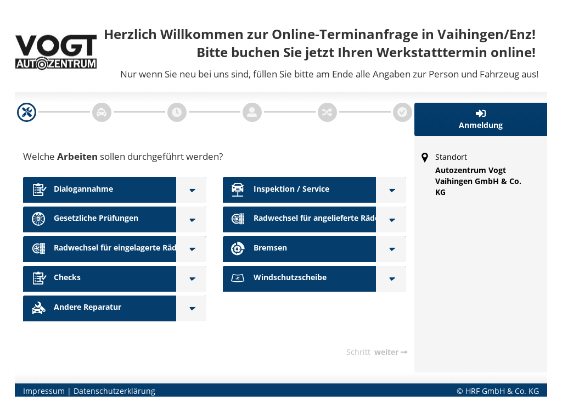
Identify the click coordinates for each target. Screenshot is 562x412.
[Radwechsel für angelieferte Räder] (391, 219)
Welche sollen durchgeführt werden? (123, 156)
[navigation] (26, 112)
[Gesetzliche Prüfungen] (191, 219)
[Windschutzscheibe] (391, 279)
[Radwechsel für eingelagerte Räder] (191, 249)
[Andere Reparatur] (191, 308)
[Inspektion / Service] (391, 190)
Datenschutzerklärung (114, 391)
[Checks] (191, 279)
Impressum (44, 391)
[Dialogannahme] (191, 190)
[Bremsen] (391, 249)
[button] (481, 119)
